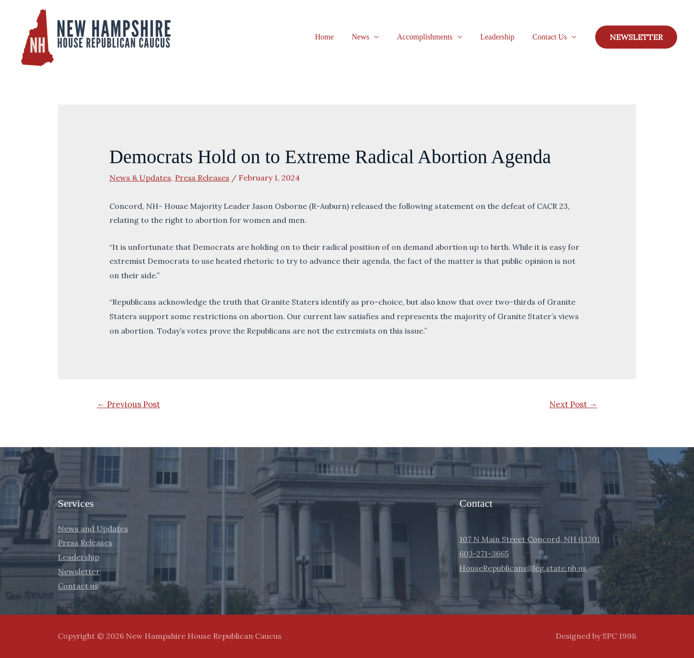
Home (335, 37)
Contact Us (551, 37)
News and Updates (93, 528)
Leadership (501, 37)
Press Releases (202, 177)
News (369, 37)
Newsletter (79, 571)
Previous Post (128, 404)
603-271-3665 (483, 553)
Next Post (573, 404)
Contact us (78, 586)
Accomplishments (431, 37)
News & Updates (140, 177)
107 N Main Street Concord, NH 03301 (529, 539)
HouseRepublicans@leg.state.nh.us (523, 568)
